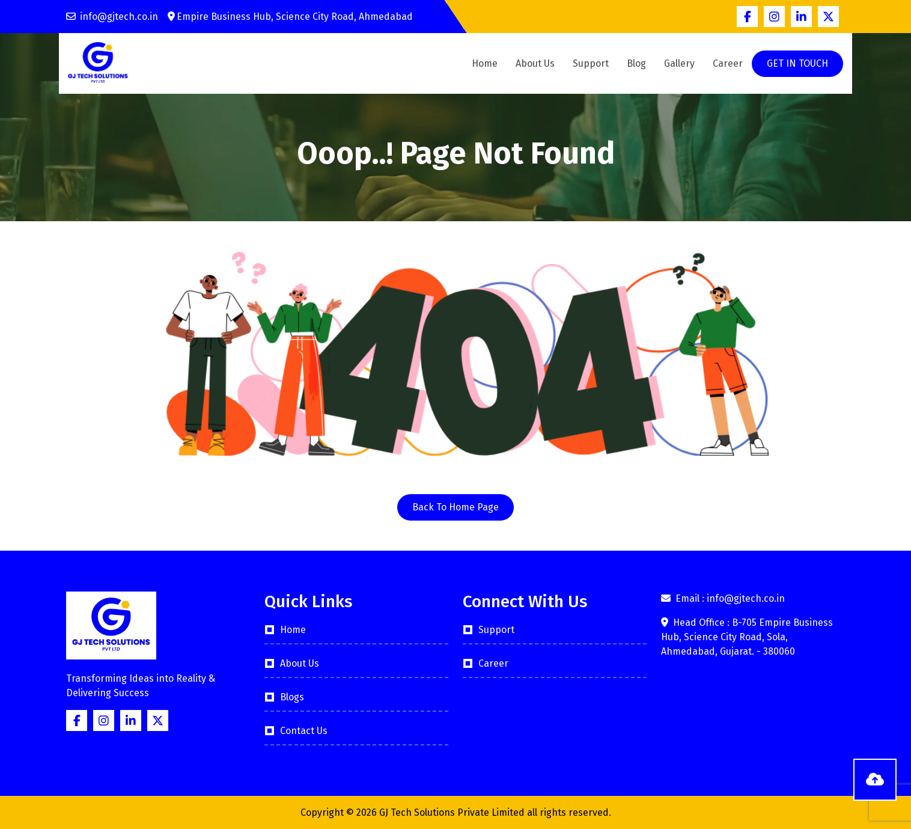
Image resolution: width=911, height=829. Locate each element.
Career (728, 63)
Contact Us (304, 730)
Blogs (292, 697)
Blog (636, 63)
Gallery (679, 63)
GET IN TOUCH (797, 63)
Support (591, 63)
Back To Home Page (455, 507)
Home (485, 63)
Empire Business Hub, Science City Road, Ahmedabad (290, 16)
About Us (535, 63)
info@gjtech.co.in (112, 16)
